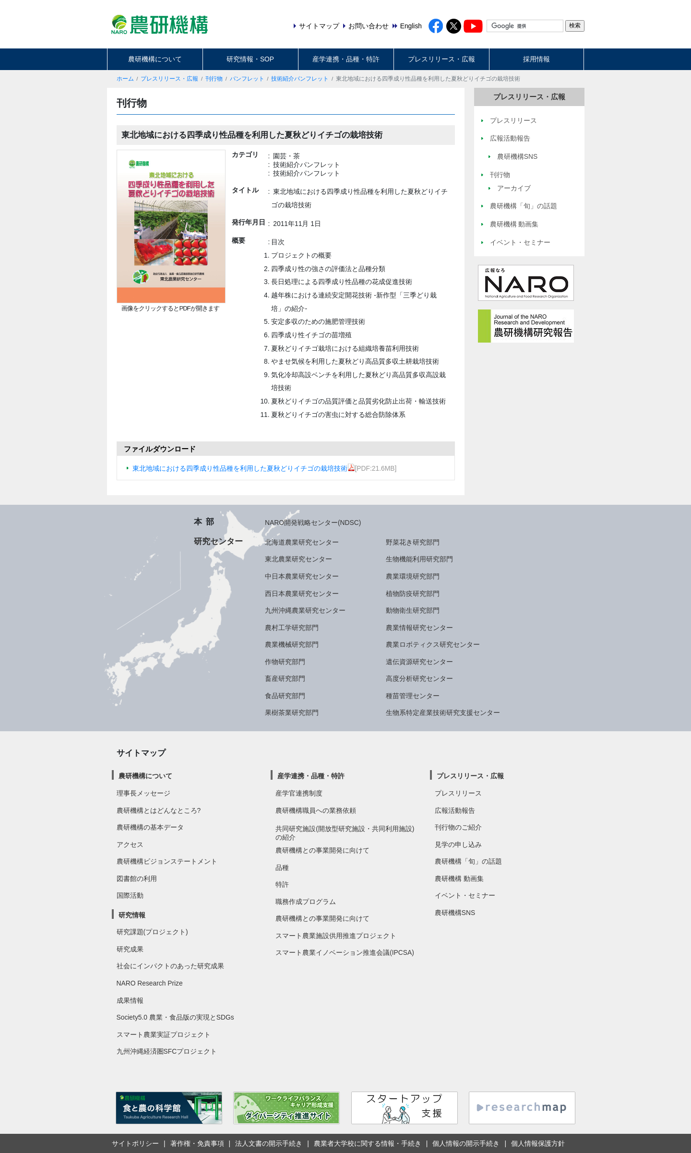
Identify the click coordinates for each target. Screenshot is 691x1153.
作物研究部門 (285, 662)
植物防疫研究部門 (413, 593)
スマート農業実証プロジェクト (164, 1034)
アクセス (130, 844)
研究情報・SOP (250, 59)
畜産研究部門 (285, 678)
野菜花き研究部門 (413, 542)
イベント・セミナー (465, 895)
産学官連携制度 (298, 793)
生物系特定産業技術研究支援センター (443, 712)
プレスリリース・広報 (441, 59)
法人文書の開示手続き (268, 1143)
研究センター (218, 541)
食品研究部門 (285, 696)
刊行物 (214, 79)
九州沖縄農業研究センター (305, 610)
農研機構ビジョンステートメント (167, 861)
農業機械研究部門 (292, 644)
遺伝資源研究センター (419, 662)
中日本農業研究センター (302, 576)
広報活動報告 (455, 810)
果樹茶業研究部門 (292, 712)
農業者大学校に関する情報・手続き (367, 1143)
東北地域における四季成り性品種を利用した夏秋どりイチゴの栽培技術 (243, 468)
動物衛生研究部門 (413, 610)
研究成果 (130, 949)
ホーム (125, 79)
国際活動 (130, 895)
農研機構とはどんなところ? (159, 810)
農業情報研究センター (419, 627)
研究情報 (132, 915)
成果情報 (130, 1000)
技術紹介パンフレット (300, 79)
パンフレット (247, 79)
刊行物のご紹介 (458, 827)
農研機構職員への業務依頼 (315, 810)
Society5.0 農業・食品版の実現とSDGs (175, 1017)
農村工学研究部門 (292, 627)
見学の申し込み (458, 844)
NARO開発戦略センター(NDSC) (313, 522)
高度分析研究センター (419, 678)
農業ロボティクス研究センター (433, 644)
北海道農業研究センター (302, 542)
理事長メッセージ (143, 793)
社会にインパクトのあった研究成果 (170, 966)
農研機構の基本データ (150, 827)
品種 (282, 867)
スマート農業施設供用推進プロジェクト (335, 935)
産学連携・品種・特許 (346, 59)
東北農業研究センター (298, 559)
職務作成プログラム (305, 901)
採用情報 (536, 59)
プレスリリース (458, 793)
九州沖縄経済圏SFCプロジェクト (167, 1051)
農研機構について (155, 59)
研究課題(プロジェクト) (152, 932)
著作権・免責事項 (197, 1143)
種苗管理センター (413, 696)
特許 (282, 884)
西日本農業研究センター (302, 593)
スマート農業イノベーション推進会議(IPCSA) (344, 952)
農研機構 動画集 (459, 878)
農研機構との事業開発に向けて (322, 850)
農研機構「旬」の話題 (468, 861)
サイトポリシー (135, 1143)
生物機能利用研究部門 (419, 559)
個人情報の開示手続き (466, 1143)
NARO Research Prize (150, 983)
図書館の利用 (137, 878)
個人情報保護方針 (538, 1143)
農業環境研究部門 (413, 576)
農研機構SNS (455, 912)
